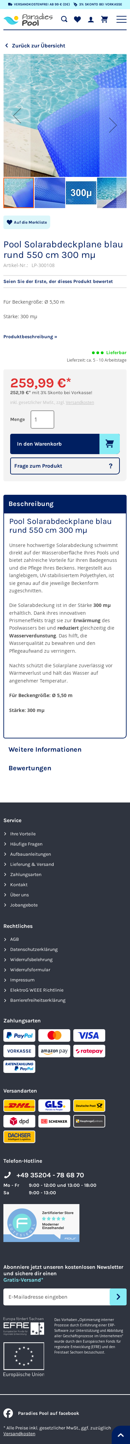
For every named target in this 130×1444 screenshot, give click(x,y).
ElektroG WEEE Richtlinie (36, 990)
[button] (17, 115)
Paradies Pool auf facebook (41, 1413)
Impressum (22, 980)
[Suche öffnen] (64, 19)
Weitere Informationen (44, 749)
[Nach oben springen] (121, 1435)
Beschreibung (31, 504)
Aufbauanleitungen (30, 854)
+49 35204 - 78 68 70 (50, 1175)
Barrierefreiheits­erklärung (38, 1000)
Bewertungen (29, 768)
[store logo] (28, 19)
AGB (14, 939)
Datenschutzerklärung (34, 949)
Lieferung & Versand (32, 864)
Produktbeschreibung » (30, 337)
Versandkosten (80, 402)
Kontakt (18, 885)
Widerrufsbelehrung (31, 959)
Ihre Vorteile (23, 834)
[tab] (65, 504)
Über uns (19, 895)
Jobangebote (24, 905)
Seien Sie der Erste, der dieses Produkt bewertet (58, 281)
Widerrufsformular (30, 970)
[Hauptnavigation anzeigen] (121, 19)
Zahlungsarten (25, 874)
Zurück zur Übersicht (38, 45)
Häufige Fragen (26, 844)
